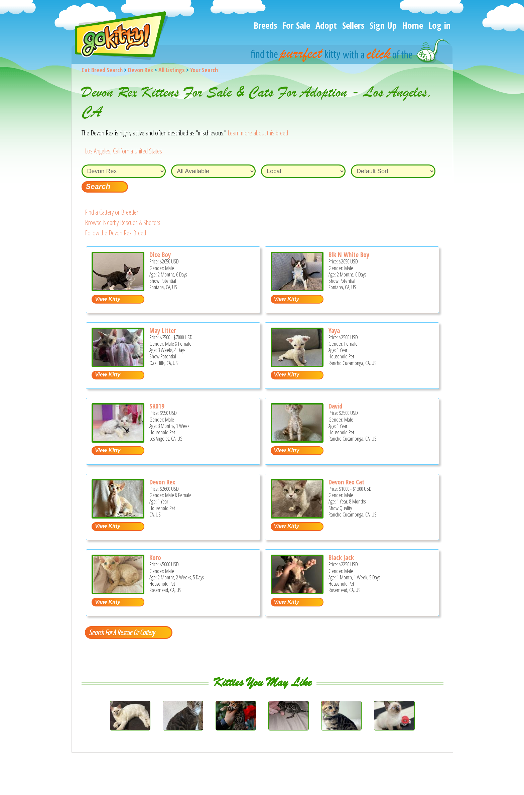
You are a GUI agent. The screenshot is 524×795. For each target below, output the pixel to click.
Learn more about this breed (258, 132)
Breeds (265, 25)
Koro (155, 557)
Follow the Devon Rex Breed (115, 232)
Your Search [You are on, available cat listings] (204, 70)
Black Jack (341, 557)
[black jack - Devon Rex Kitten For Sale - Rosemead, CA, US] (297, 591)
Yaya (334, 330)
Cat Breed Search (102, 70)
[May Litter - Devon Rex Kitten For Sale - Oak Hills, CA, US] (118, 364)
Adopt (326, 25)
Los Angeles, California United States (123, 150)
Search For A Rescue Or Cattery (122, 632)
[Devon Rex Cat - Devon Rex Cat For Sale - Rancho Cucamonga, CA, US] (297, 516)
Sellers (353, 25)
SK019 (156, 406)
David (336, 406)
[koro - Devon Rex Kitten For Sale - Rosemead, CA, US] (118, 591)
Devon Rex (140, 70)
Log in (439, 25)
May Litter (162, 330)
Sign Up (383, 25)
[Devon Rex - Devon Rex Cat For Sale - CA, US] (118, 516)
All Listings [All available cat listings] (171, 70)
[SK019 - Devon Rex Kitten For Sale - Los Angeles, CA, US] (118, 440)
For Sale (296, 25)
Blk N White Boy (349, 254)
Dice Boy (160, 254)
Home (412, 25)
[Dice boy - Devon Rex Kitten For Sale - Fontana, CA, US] (118, 288)
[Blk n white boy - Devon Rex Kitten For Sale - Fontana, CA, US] (297, 288)
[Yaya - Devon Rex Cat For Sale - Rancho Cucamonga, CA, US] (297, 364)
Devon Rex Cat (346, 482)
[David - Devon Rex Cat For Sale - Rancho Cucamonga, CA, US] (297, 440)
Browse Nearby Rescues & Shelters (122, 222)
